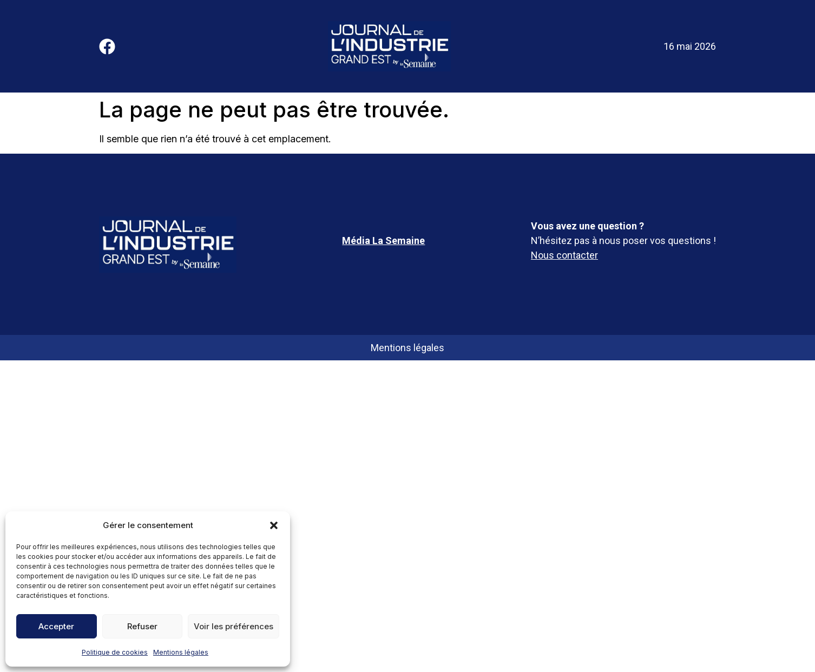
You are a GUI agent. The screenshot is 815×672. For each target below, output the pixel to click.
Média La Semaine (383, 240)
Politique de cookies (115, 652)
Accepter (56, 626)
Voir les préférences (233, 626)
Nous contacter (564, 255)
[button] (273, 525)
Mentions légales (180, 652)
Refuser (142, 626)
